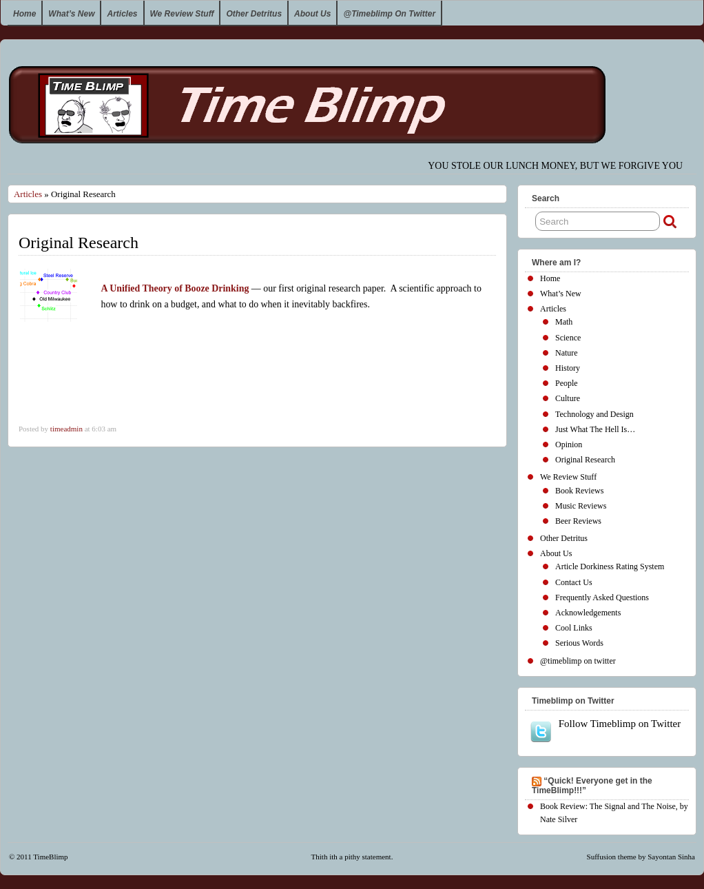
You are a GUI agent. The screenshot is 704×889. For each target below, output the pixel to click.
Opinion (568, 444)
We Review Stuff (182, 14)
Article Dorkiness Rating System (609, 566)
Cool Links (573, 628)
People (566, 383)
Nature (566, 353)
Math (563, 322)
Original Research (585, 459)
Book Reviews (579, 490)
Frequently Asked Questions (602, 597)
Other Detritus (254, 14)
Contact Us (573, 582)
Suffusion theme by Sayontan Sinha (641, 856)
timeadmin (66, 429)
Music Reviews (580, 506)
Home (24, 14)
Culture (567, 398)
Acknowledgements (588, 612)
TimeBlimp (50, 856)
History (567, 368)
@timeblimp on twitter (389, 14)
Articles (122, 14)
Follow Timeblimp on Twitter (605, 730)
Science (568, 338)
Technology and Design (594, 414)
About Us (312, 14)
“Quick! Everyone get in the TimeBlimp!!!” (592, 785)
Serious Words (579, 643)
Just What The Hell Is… (595, 429)
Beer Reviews (578, 521)
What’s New (71, 14)
